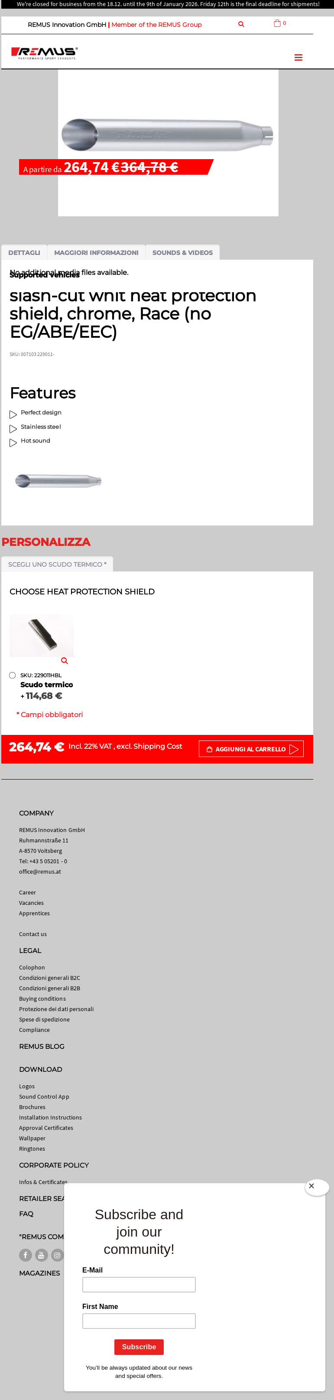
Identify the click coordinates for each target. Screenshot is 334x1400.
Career (27, 892)
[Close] (317, 1187)
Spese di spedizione (44, 1019)
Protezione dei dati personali (56, 1009)
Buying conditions (42, 998)
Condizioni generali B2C (50, 978)
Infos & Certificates (43, 1182)
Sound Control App (44, 1096)
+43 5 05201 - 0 (48, 861)
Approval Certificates (46, 1128)
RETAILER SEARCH (50, 1198)
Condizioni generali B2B (50, 988)
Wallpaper (32, 1138)
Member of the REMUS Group (156, 25)
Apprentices (34, 913)
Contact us (33, 934)
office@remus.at (40, 871)
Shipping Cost (157, 746)
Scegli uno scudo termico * (57, 564)
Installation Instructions (50, 1117)
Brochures (32, 1107)
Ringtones (32, 1148)
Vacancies (31, 903)
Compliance (34, 1030)
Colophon (32, 967)
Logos (27, 1086)
